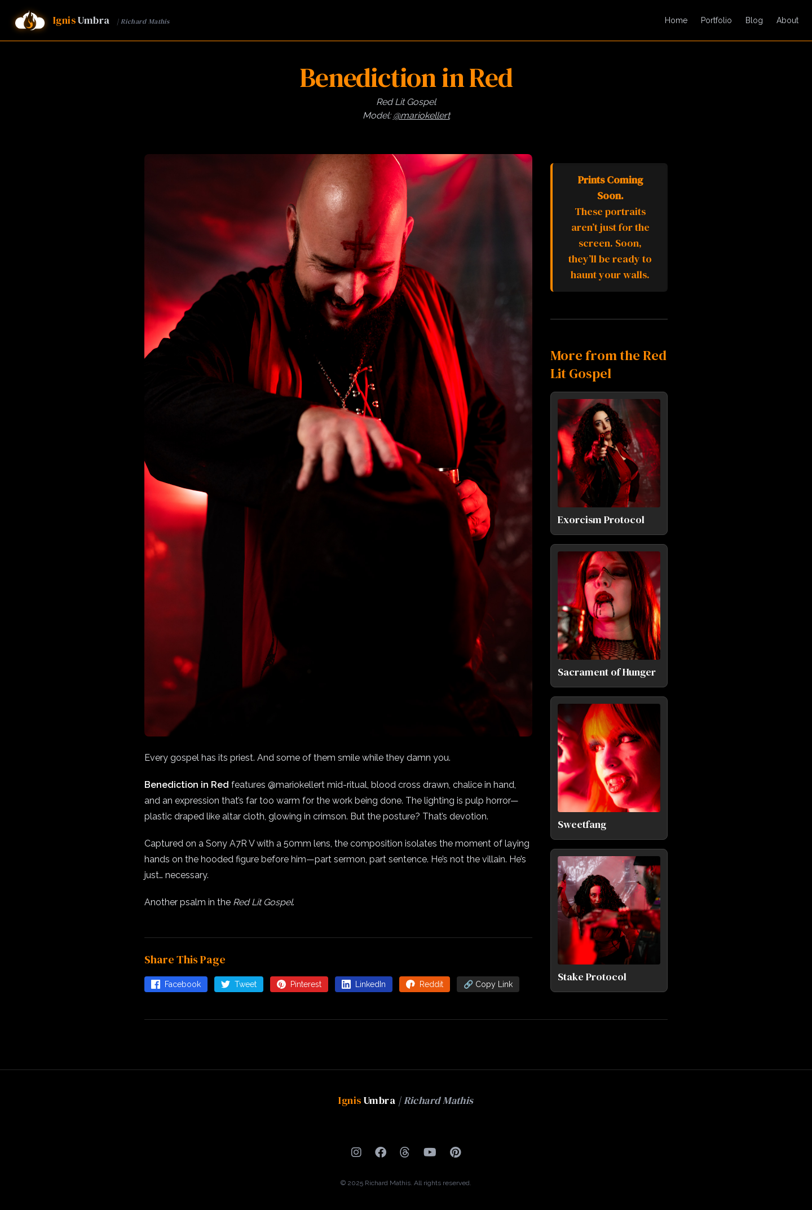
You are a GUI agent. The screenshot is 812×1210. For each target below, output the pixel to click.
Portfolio (716, 20)
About (787, 20)
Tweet (239, 984)
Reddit (424, 984)
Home (676, 20)
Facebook (176, 984)
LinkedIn (364, 984)
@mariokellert (421, 115)
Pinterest (299, 984)
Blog (754, 20)
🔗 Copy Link (488, 984)
